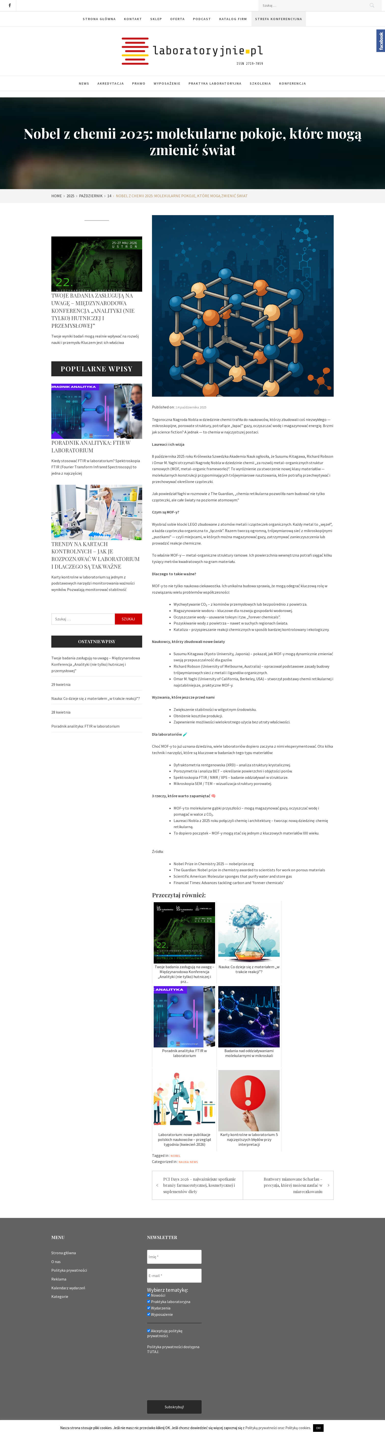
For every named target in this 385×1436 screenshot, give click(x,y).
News (84, 83)
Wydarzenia (158, 1307)
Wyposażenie (167, 83)
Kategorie (59, 1296)
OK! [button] (318, 1428)
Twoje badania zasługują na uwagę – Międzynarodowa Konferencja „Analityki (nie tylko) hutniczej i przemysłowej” (93, 310)
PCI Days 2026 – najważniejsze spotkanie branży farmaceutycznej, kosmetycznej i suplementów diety (199, 1185)
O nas (56, 1261)
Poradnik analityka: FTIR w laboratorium (90, 446)
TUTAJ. (153, 1351)
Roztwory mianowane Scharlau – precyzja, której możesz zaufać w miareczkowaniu (293, 1185)
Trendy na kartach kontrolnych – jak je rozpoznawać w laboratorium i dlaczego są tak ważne (95, 555)
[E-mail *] (174, 1276)
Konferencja (292, 83)
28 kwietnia (60, 712)
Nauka (184, 1162)
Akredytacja (110, 83)
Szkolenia (260, 83)
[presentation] (167, 1376)
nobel (176, 1155)
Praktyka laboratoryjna (215, 83)
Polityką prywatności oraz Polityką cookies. (278, 1427)
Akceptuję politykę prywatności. (164, 1333)
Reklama (58, 1279)
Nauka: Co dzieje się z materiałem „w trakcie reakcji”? (95, 698)
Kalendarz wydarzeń (68, 1287)
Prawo (139, 83)
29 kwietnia (60, 684)
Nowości (156, 1295)
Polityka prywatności (69, 1270)
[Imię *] (174, 1257)
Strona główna (63, 1252)
